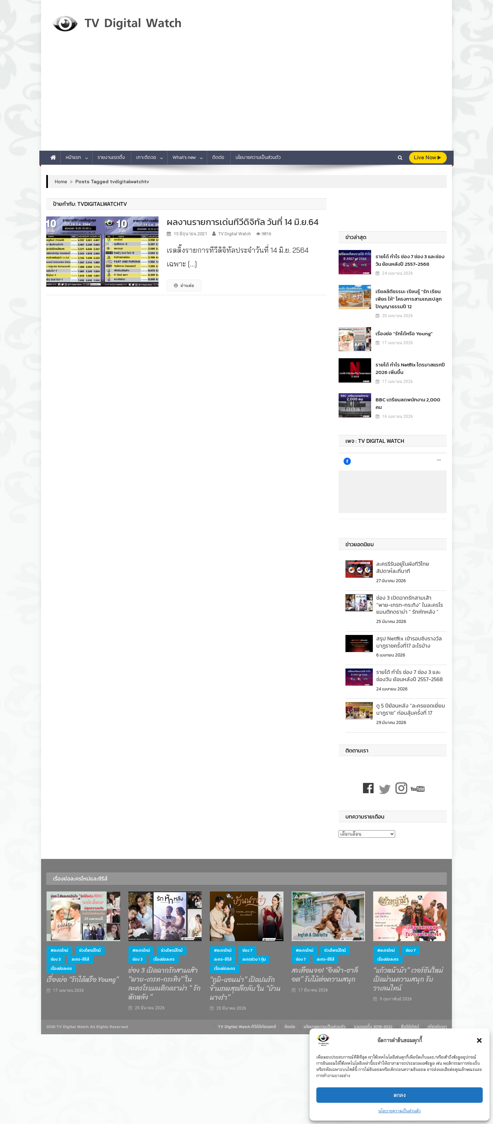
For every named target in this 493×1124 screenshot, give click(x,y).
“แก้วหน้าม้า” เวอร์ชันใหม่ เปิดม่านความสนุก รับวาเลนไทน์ (408, 975)
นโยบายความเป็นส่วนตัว (399, 1110)
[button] (479, 1040)
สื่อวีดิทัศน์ (410, 1023)
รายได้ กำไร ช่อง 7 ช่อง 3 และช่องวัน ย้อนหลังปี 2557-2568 (410, 260)
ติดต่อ (218, 157)
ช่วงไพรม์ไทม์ (90, 947)
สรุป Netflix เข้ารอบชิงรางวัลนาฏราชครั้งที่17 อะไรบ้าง (409, 638)
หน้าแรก (73, 157)
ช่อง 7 (247, 947)
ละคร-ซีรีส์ (80, 956)
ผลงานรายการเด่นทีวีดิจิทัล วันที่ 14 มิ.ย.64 (242, 221)
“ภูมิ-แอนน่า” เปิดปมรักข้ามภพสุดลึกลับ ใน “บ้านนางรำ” (245, 985)
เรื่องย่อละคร (61, 965)
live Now (427, 157)
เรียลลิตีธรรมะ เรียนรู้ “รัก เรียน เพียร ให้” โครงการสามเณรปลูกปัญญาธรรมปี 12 (406, 299)
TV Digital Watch (234, 233)
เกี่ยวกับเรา (437, 1023)
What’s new (184, 157)
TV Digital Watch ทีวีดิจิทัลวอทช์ (247, 1023)
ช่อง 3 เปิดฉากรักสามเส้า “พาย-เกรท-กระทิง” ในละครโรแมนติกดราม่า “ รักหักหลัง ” (409, 601)
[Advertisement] (246, 99)
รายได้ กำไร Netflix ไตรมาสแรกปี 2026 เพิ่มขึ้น (408, 368)
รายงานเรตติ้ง (111, 157)
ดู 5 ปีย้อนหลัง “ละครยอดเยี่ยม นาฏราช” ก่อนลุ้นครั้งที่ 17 (410, 705)
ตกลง (400, 1095)
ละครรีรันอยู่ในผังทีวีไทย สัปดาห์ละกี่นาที (402, 564)
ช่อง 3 (56, 956)
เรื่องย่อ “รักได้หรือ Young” (402, 333)
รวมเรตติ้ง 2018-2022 (373, 1023)
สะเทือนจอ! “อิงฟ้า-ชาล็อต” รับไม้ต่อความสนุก (325, 971)
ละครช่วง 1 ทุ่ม (254, 956)
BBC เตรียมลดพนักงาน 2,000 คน (409, 399)
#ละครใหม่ (59, 947)
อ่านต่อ (184, 285)
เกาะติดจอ (146, 157)
